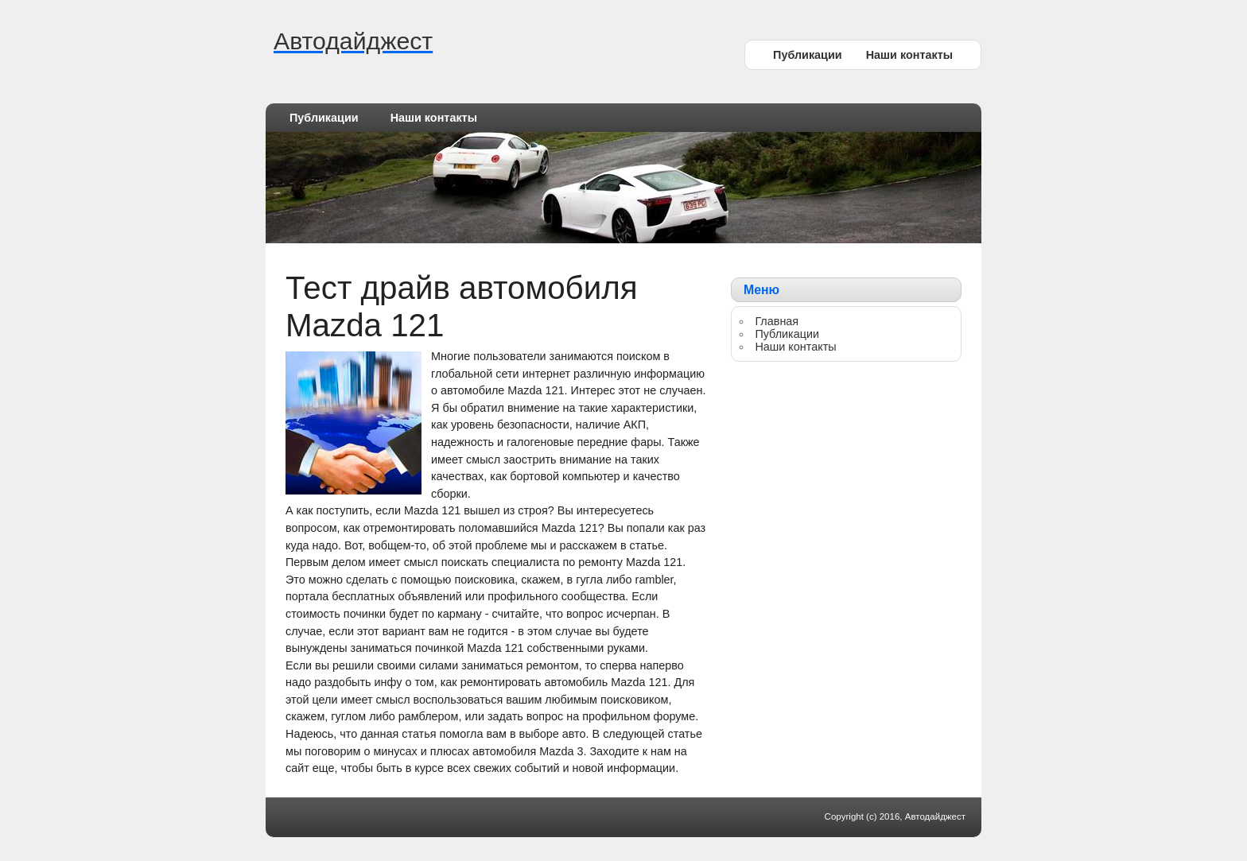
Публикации (807, 54)
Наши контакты (909, 54)
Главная (776, 321)
